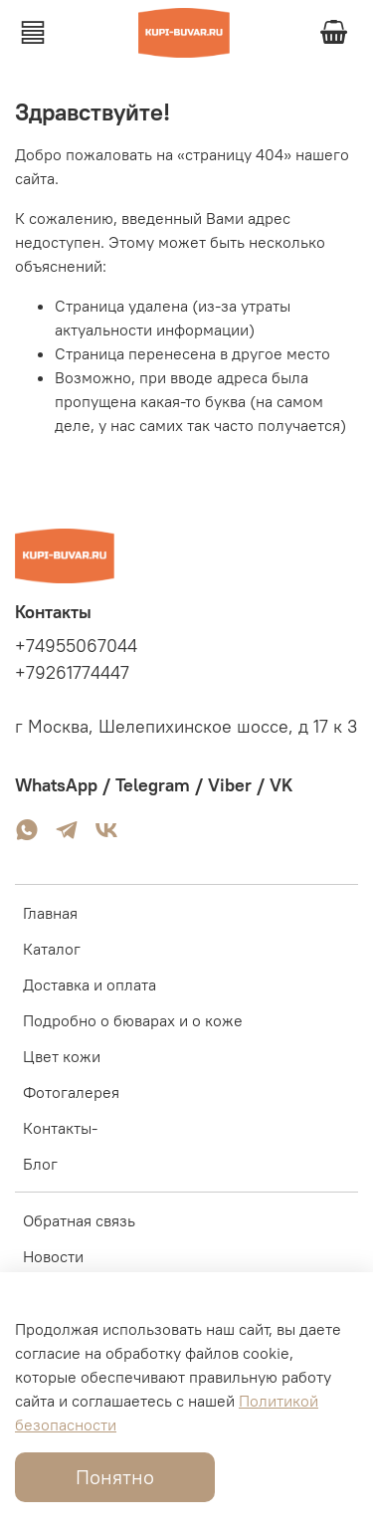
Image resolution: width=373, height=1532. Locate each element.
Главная (50, 913)
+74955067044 (76, 646)
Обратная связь (79, 1220)
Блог (40, 1164)
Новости (53, 1256)
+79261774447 (72, 673)
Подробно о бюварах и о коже (133, 1020)
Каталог (52, 949)
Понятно (115, 1476)
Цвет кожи (61, 1056)
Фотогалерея (71, 1092)
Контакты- (60, 1128)
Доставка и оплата (89, 984)
